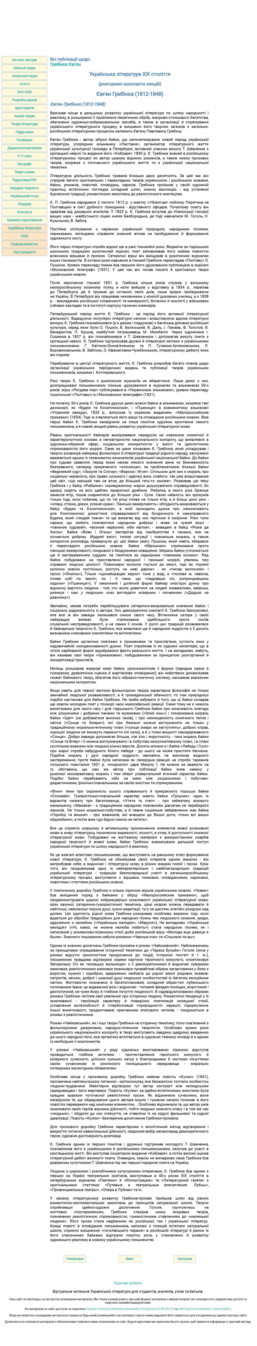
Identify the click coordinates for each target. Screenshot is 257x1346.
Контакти (24, 212)
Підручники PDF (24, 180)
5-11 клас (24, 156)
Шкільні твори (24, 68)
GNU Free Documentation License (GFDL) (204, 1309)
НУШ (24, 236)
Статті (24, 84)
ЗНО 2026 (24, 92)
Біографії (24, 164)
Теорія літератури (24, 124)
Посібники (24, 140)
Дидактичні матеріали (24, 148)
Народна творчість (24, 188)
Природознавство (24, 244)
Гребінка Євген (65, 64)
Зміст (130, 1259)
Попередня (74, 1259)
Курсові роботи (128, 1283)
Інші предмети (24, 252)
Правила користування (24, 220)
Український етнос (24, 196)
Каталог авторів (24, 60)
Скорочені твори (24, 76)
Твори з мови (24, 172)
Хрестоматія (24, 108)
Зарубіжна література (24, 228)
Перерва (24, 204)
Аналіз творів (24, 116)
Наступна (184, 1259)
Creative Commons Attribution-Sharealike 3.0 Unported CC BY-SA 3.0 (130, 1309)
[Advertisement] (128, 26)
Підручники (24, 132)
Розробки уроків (24, 100)
